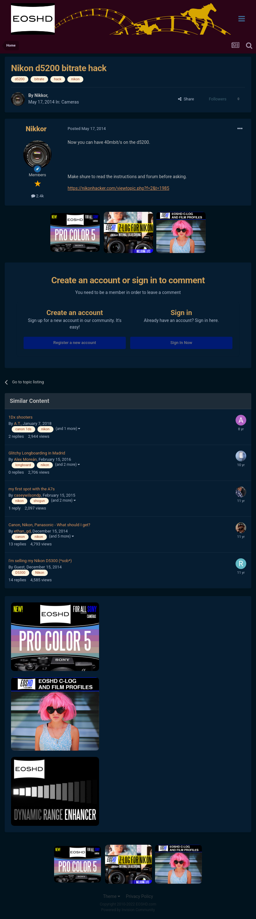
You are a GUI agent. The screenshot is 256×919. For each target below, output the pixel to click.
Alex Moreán (25, 459)
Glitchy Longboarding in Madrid (36, 453)
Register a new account (74, 342)
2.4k (37, 196)
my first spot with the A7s (31, 489)
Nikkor (40, 95)
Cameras (70, 101)
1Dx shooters (20, 417)
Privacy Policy (139, 896)
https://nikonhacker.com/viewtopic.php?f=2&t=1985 (118, 188)
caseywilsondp (27, 495)
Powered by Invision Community (128, 910)
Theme (111, 896)
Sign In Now (181, 342)
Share (186, 99)
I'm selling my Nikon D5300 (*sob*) (40, 560)
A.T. (17, 423)
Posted (87, 128)
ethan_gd (22, 531)
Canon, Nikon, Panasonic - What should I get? (49, 524)
